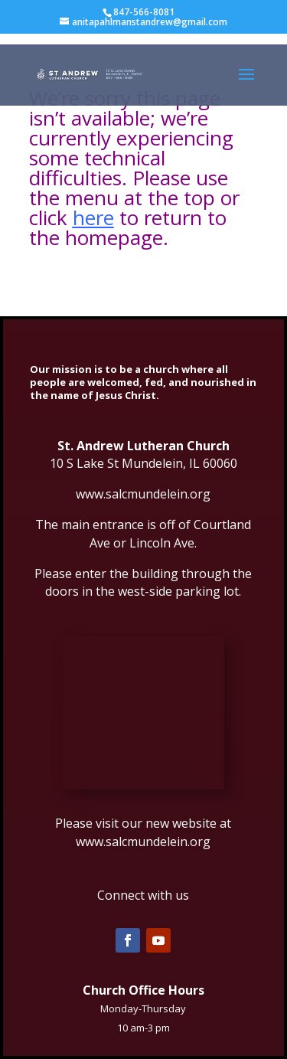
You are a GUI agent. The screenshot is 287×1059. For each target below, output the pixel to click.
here (93, 217)
